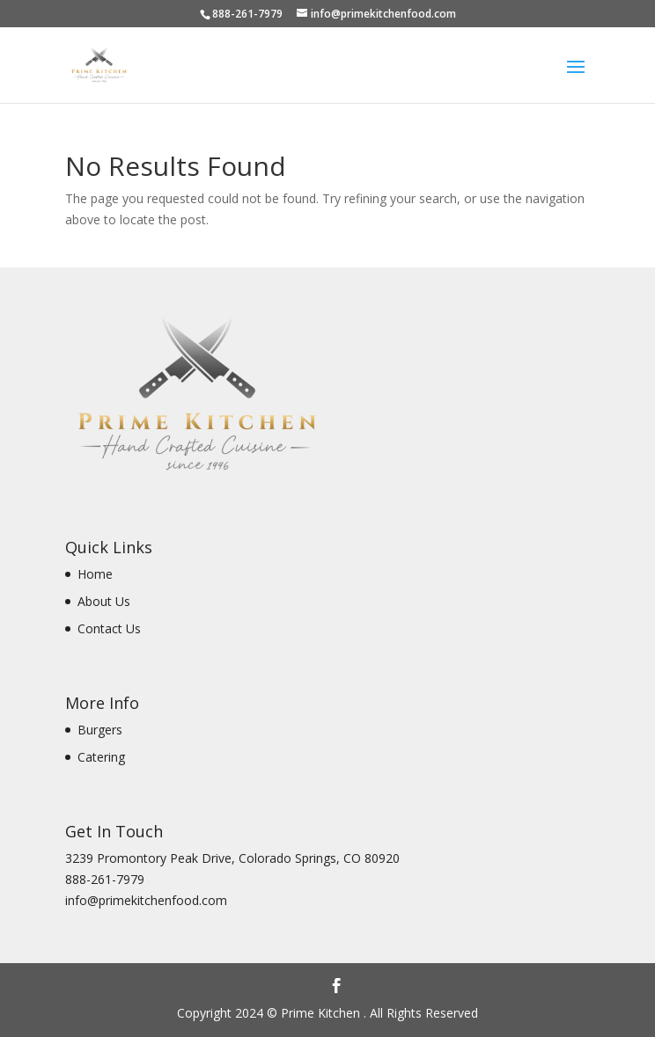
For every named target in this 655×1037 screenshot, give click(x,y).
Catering (101, 757)
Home (95, 574)
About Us (103, 601)
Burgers (99, 729)
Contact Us (109, 628)
